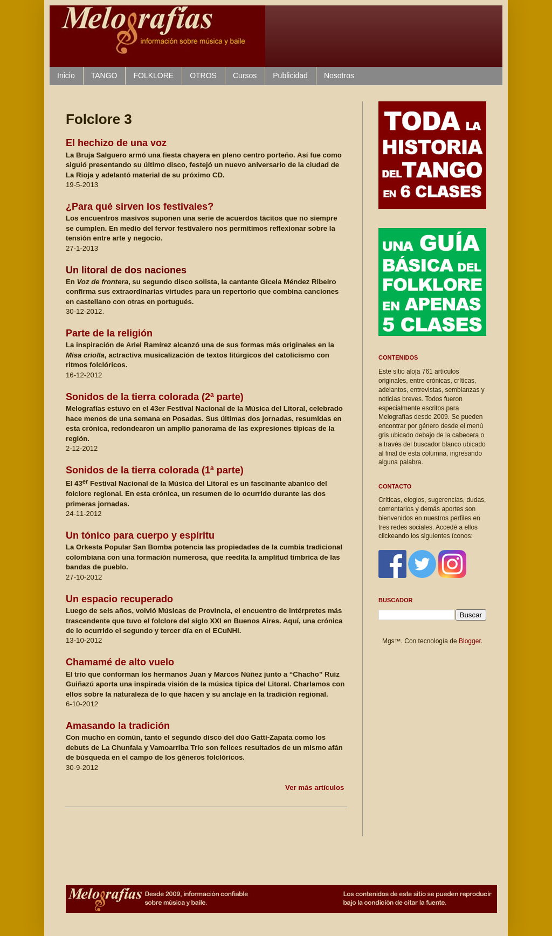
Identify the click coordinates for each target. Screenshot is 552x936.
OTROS (203, 75)
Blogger (470, 641)
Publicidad (290, 75)
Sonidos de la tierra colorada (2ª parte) (155, 396)
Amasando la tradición (118, 725)
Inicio (66, 75)
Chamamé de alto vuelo (120, 662)
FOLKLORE (153, 75)
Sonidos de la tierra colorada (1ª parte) (155, 470)
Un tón (140, 535)
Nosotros (339, 75)
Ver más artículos (314, 787)
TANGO (104, 75)
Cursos (245, 75)
